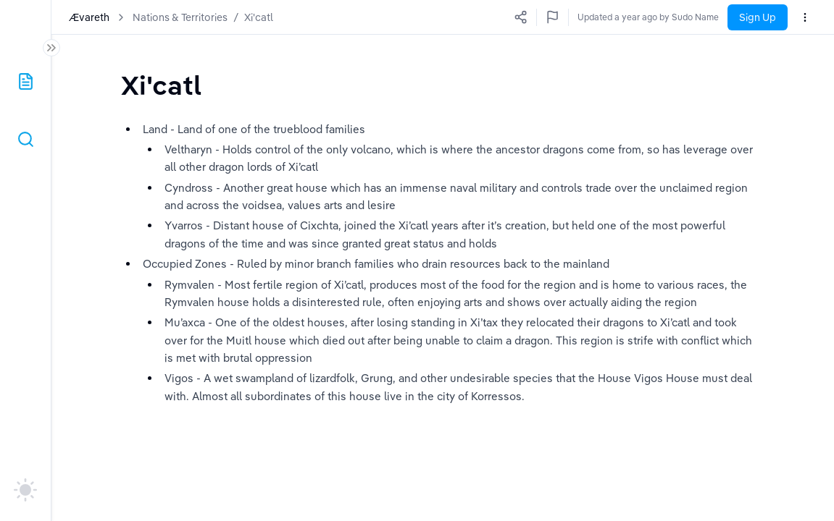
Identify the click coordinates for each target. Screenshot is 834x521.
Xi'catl (258, 17)
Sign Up (757, 17)
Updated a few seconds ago (662, 17)
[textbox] (161, 85)
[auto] (25, 489)
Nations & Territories (180, 17)
